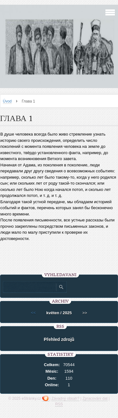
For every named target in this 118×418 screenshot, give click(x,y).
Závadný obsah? (65, 398)
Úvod (7, 101)
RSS (59, 404)
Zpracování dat (95, 398)
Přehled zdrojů (59, 339)
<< (33, 312)
